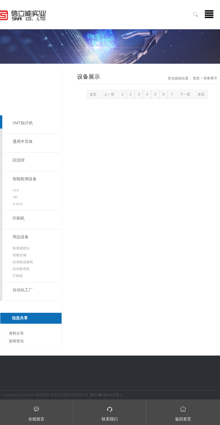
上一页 (109, 94)
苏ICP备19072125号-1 (106, 395)
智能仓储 (19, 255)
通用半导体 (23, 141)
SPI (15, 197)
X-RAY (18, 204)
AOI (16, 190)
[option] (110, 46)
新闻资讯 (16, 341)
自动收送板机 (23, 262)
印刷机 (19, 218)
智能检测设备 (25, 179)
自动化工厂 (23, 290)
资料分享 (16, 333)
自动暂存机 (21, 269)
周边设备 (21, 237)
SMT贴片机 (23, 123)
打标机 (18, 276)
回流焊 (19, 160)
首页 (196, 78)
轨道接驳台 (21, 248)
